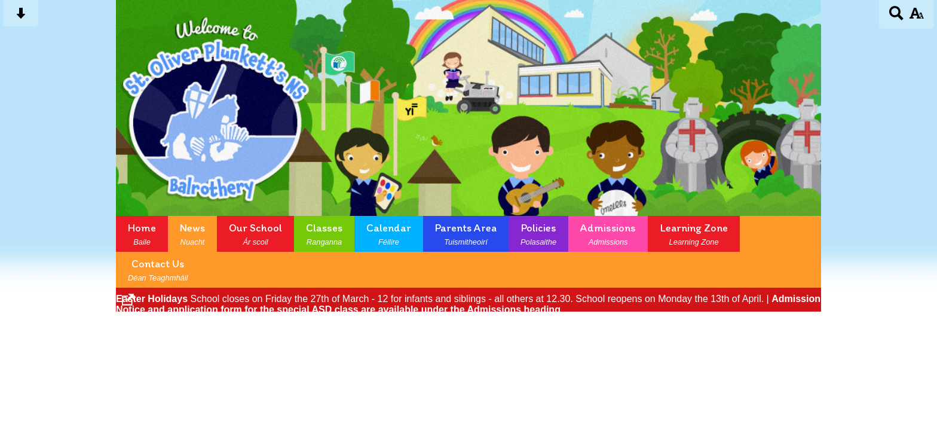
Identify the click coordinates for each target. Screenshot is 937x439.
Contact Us (158, 269)
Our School (255, 233)
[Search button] (896, 17)
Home (142, 233)
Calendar (388, 233)
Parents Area (466, 233)
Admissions (608, 233)
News (192, 233)
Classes (324, 233)
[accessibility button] (916, 17)
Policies (538, 233)
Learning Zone (694, 233)
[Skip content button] (20, 17)
